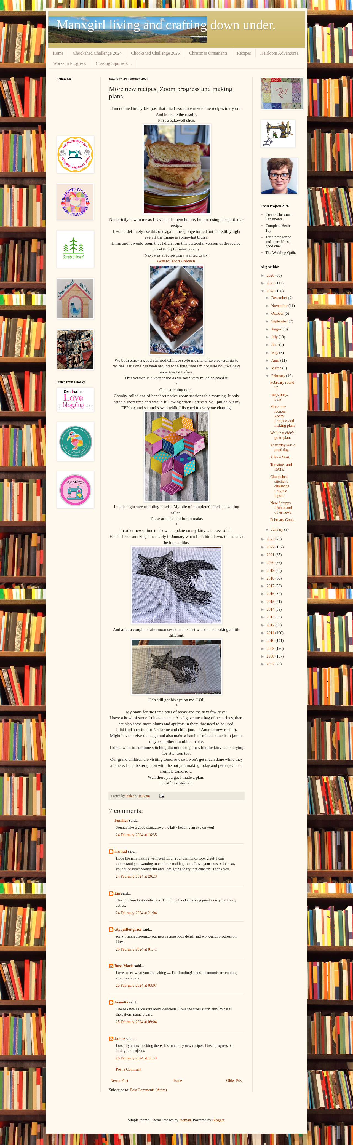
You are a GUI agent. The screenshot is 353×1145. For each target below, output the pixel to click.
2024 (271, 291)
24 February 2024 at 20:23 (136, 876)
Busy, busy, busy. (279, 397)
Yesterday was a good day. (282, 447)
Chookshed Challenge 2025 (155, 53)
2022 (271, 547)
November (279, 306)
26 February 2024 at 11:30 (136, 1058)
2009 (271, 649)
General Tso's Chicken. (176, 260)
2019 (271, 571)
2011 (271, 633)
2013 (271, 617)
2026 (271, 275)
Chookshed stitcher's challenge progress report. (279, 486)
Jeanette (121, 1002)
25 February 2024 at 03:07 (136, 985)
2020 (271, 563)
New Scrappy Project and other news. (281, 507)
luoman (185, 1120)
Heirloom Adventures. (279, 53)
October (278, 313)
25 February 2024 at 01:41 (136, 949)
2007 (271, 664)
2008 (271, 656)
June (275, 345)
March (276, 368)
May (275, 353)
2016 (271, 594)
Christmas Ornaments (208, 53)
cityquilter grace (127, 929)
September (279, 321)
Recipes (244, 53)
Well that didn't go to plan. (282, 435)
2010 (271, 641)
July (275, 337)
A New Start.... (281, 457)
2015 (271, 602)
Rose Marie (123, 966)
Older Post (234, 1081)
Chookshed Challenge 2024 (97, 53)
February (278, 376)
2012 (271, 625)
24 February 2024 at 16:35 (136, 835)
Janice (119, 1039)
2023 (271, 539)
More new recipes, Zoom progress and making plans (282, 416)
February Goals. (282, 520)
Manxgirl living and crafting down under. (166, 24)
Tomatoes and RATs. (281, 467)
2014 (271, 609)
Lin (117, 893)
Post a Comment (128, 1069)
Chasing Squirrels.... (114, 63)
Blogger (218, 1120)
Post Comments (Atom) (148, 1090)
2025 (271, 283)
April (275, 360)
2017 (271, 586)
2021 (271, 555)
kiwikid (120, 851)
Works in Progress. (69, 63)
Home (58, 53)
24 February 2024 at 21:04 (136, 913)
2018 (271, 578)
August (277, 329)
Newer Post (119, 1081)
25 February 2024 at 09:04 (136, 1022)
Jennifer (121, 820)
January (277, 529)
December (279, 298)
